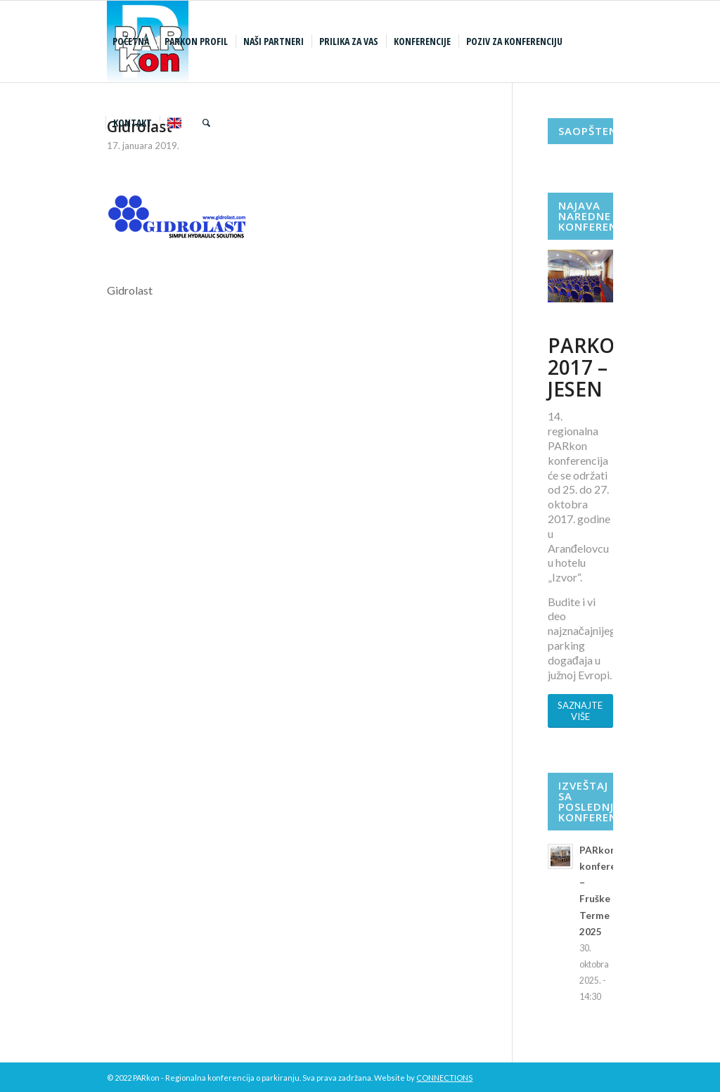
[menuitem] (132, 41)
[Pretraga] (206, 123)
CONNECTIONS (444, 1077)
